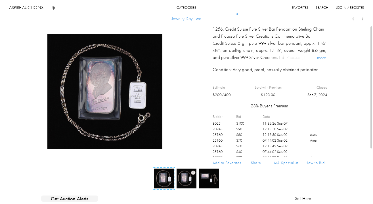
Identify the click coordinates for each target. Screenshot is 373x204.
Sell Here (303, 198)
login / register (350, 7)
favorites (300, 7)
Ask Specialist (286, 162)
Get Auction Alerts (69, 199)
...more (320, 57)
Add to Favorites (227, 162)
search (322, 7)
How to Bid (315, 162)
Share (256, 162)
